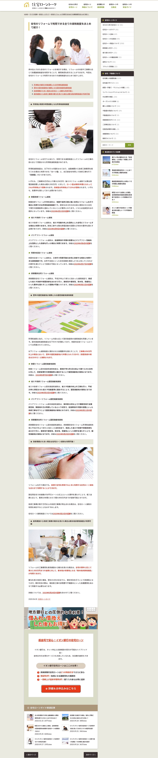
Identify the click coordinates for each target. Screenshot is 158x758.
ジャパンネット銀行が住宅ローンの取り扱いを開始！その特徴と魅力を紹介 (82, 748)
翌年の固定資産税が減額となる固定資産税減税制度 (54, 88)
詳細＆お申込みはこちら (62, 692)
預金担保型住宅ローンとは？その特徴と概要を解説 (121, 173)
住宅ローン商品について (113, 43)
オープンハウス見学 (111, 101)
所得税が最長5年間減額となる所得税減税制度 (52, 85)
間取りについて (109, 139)
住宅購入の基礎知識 (112, 78)
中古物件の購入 (110, 97)
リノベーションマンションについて (116, 92)
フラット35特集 (110, 67)
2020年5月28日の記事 (52, 596)
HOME (26, 14)
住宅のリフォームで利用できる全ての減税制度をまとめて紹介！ (70, 14)
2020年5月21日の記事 (83, 288)
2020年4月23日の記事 (62, 517)
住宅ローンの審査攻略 (112, 57)
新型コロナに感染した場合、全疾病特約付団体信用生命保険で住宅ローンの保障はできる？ (47, 734)
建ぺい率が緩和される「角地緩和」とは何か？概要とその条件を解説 (121, 160)
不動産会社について (111, 115)
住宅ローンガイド (44, 14)
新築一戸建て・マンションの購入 (116, 88)
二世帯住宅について (111, 125)
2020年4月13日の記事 (60, 214)
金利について (109, 62)
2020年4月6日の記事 (82, 246)
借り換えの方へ (110, 53)
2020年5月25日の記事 (65, 437)
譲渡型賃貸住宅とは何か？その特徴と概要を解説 (121, 186)
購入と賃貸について (111, 106)
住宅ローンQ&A (110, 34)
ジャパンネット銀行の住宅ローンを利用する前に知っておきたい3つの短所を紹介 (82, 734)
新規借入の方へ (110, 48)
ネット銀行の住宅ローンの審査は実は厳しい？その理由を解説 (121, 215)
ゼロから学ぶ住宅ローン (113, 25)
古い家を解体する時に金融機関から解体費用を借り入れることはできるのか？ (47, 721)
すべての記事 (33, 14)
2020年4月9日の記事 (56, 232)
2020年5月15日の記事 (46, 396)
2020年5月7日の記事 (44, 378)
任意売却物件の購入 (111, 129)
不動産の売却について (112, 111)
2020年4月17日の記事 (83, 267)
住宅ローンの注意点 (111, 39)
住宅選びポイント (111, 83)
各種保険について (111, 134)
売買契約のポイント (111, 120)
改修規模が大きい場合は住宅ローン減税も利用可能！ (55, 91)
